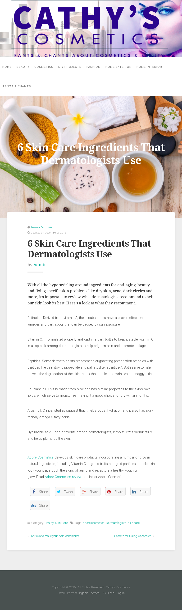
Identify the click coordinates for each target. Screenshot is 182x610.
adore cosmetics (94, 523)
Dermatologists (116, 523)
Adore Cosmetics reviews (64, 477)
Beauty (23, 66)
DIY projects (70, 66)
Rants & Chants (17, 86)
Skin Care (61, 523)
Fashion (93, 66)
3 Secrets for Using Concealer (131, 536)
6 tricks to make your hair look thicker (55, 536)
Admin (40, 265)
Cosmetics (43, 66)
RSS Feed (108, 593)
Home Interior (149, 66)
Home (7, 66)
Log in (121, 593)
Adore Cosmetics (40, 457)
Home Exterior (118, 66)
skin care (134, 523)
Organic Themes (89, 593)
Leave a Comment (42, 227)
